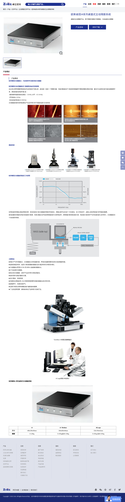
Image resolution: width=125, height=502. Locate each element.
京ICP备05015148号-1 (86, 496)
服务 (103, 4)
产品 (84, 4)
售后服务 (58, 455)
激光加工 (23, 472)
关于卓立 (93, 450)
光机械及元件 (7, 461)
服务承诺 (58, 450)
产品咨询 (79, 27)
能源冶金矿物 (25, 461)
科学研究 (23, 464)
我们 (113, 4)
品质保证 (58, 452)
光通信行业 (24, 475)
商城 (94, 4)
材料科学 (23, 450)
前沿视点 (41, 452)
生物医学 (23, 452)
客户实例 (41, 450)
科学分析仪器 (7, 450)
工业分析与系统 (8, 452)
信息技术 (23, 467)
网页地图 (16, 490)
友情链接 (25, 490)
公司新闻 (76, 455)
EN (118, 4)
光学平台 (14, 9)
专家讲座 (41, 458)
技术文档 (41, 461)
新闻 (108, 4)
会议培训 (41, 455)
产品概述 (6, 71)
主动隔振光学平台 (24, 9)
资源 (99, 4)
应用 (89, 4)
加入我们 (93, 452)
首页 (4, 9)
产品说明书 (41, 467)
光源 (4, 458)
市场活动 (76, 452)
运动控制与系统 (8, 467)
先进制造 (23, 469)
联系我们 (34, 490)
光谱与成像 (6, 455)
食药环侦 (23, 455)
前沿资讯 (76, 450)
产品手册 (41, 464)
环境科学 (23, 458)
